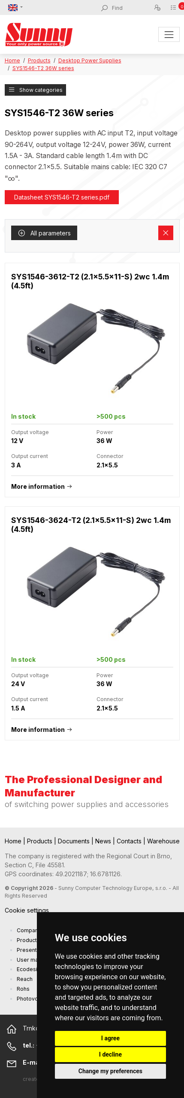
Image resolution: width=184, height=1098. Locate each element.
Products (39, 60)
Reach (25, 979)
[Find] (132, 8)
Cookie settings (27, 910)
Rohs (23, 989)
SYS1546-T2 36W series (43, 68)
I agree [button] (110, 1038)
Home (12, 60)
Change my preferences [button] (110, 1071)
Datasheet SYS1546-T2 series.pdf (61, 197)
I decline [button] (110, 1054)
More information (38, 486)
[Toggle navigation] (168, 34)
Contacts (130, 841)
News (104, 841)
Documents (74, 841)
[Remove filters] (165, 233)
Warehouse (163, 841)
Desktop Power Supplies (89, 60)
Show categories (35, 90)
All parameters (44, 233)
